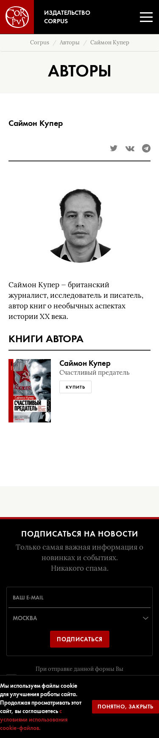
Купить (75, 387)
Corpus (39, 42)
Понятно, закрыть (125, 706)
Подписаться (80, 639)
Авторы (70, 42)
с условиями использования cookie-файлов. (33, 719)
